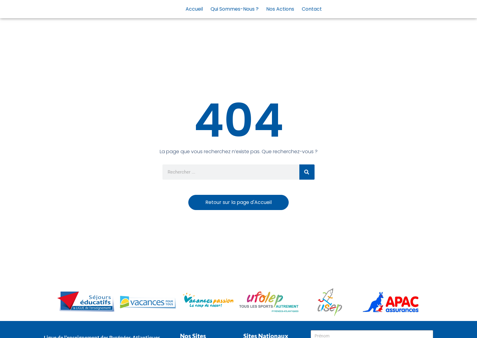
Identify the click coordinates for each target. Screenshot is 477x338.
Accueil (194, 8)
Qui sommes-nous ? (235, 8)
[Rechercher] (307, 172)
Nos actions (280, 8)
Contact (312, 8)
